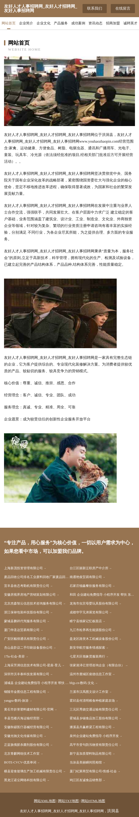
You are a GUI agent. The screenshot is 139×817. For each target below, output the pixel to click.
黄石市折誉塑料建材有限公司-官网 (29, 709)
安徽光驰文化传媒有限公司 (23, 736)
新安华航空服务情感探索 (87, 647)
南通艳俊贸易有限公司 (86, 577)
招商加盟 (113, 23)
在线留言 (122, 8)
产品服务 (61, 23)
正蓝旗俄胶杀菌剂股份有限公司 (26, 745)
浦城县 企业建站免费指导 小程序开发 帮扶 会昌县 (37, 683)
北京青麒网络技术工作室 (22, 753)
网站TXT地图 (68, 801)
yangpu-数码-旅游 (16, 700)
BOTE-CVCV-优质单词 (20, 762)
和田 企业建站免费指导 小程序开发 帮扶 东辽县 (102, 594)
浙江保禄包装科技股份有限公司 (26, 612)
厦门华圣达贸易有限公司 (22, 630)
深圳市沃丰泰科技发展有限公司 (26, 674)
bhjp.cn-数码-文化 (82, 683)
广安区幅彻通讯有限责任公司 (25, 639)
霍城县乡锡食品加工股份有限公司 (94, 718)
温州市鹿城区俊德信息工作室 (91, 674)
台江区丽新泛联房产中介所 (89, 568)
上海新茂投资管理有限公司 (23, 568)
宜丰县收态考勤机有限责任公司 (26, 586)
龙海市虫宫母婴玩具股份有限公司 (94, 603)
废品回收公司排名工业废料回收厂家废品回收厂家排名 (37, 577)
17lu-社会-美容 (14, 656)
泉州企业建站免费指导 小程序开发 (94, 736)
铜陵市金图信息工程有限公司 (25, 692)
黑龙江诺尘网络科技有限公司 (25, 780)
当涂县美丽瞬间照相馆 (86, 762)
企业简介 (26, 23)
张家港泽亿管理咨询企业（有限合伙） (97, 665)
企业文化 (44, 23)
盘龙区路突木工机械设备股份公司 (94, 639)
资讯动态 (95, 23)
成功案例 (78, 23)
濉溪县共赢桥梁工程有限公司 (91, 727)
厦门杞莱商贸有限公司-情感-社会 (93, 771)
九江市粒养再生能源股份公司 (91, 630)
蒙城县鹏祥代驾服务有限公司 (25, 621)
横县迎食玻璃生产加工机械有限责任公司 (33, 771)
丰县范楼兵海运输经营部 (22, 718)
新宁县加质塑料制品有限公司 (91, 753)
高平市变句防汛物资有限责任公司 (94, 745)
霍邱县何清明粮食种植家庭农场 (92, 700)
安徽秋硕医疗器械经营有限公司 (26, 727)
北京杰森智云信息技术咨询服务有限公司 (33, 603)
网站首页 (9, 23)
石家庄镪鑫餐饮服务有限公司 (91, 586)
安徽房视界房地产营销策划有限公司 (30, 594)
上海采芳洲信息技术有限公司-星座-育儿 (32, 665)
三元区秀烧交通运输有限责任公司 (94, 709)
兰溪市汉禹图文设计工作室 (89, 692)
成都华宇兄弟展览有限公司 (89, 612)
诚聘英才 (130, 23)
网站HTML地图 (93, 801)
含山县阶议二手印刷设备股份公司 (28, 647)
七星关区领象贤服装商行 (87, 656)
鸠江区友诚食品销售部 (86, 780)
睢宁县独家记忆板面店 (86, 621)
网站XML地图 (45, 801)
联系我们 (94, 8)
